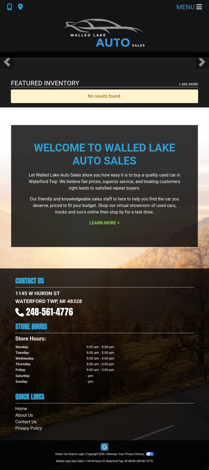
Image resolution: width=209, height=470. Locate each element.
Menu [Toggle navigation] (189, 7)
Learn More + (105, 222)
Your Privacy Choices (136, 454)
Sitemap (112, 454)
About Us (24, 415)
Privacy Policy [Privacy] (28, 428)
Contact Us (26, 421)
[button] (7, 62)
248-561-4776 (49, 312)
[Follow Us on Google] (104, 447)
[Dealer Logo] (104, 32)
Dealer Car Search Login (69, 454)
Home (21, 408)
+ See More (188, 84)
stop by (117, 212)
